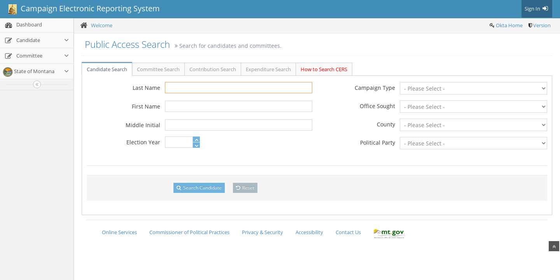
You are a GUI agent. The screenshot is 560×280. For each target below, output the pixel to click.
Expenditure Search (268, 69)
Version (542, 25)
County (386, 124)
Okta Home (509, 25)
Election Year (143, 142)
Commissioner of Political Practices (189, 232)
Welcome (101, 25)
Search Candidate (199, 187)
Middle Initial (143, 125)
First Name (146, 106)
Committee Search (158, 69)
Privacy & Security (262, 232)
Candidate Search (107, 69)
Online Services (119, 232)
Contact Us (348, 232)
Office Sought (377, 106)
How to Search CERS (324, 69)
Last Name (146, 87)
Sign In (537, 8)
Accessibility (309, 232)
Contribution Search (212, 69)
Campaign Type (375, 87)
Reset (245, 187)
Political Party (377, 142)
